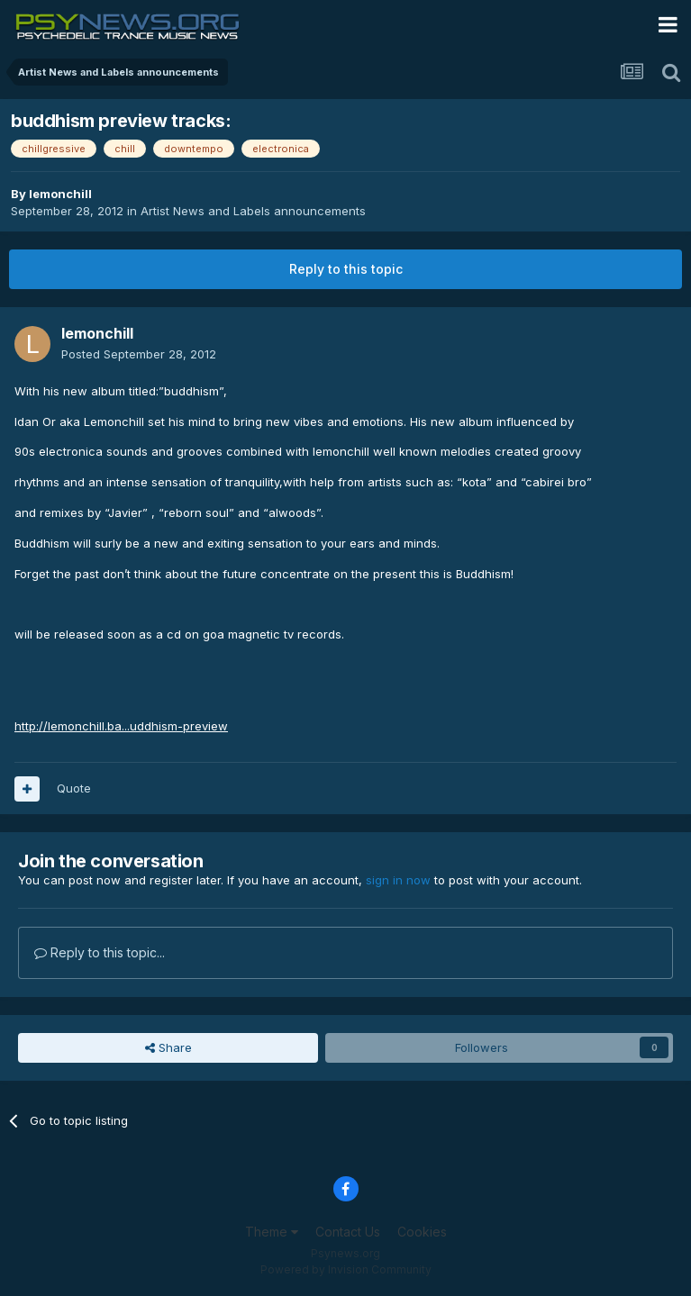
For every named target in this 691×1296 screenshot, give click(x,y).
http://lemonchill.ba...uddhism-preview (121, 726)
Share (168, 1047)
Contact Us (347, 1231)
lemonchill (60, 193)
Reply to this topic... (99, 952)
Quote (74, 788)
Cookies (422, 1231)
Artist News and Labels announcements (253, 211)
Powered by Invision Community (346, 1269)
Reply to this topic (346, 268)
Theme (271, 1231)
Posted (138, 354)
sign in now (398, 880)
